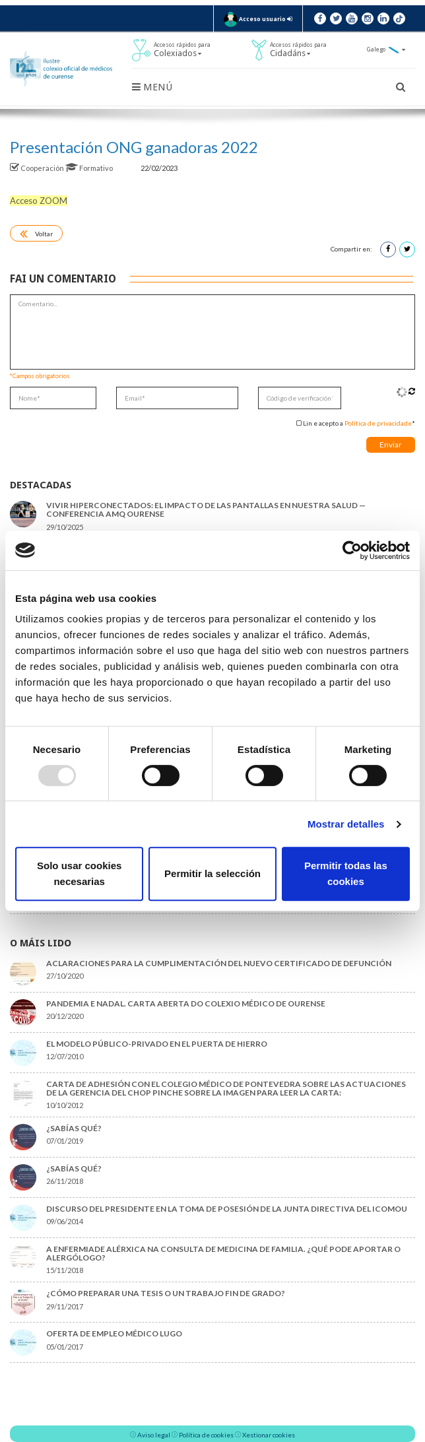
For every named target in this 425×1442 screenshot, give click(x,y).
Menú (152, 87)
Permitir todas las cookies (345, 873)
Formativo (89, 168)
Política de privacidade (378, 423)
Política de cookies (206, 1435)
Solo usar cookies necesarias (79, 873)
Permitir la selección (212, 873)
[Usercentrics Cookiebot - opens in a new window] (352, 550)
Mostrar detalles (346, 824)
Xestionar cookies (268, 1435)
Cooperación (37, 168)
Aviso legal (153, 1435)
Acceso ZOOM (38, 200)
